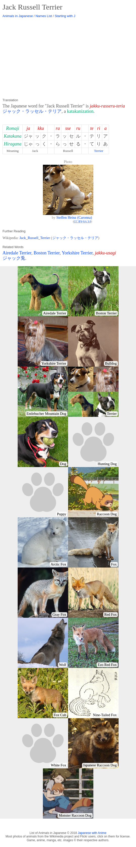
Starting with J (65, 16)
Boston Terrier (47, 252)
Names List (44, 16)
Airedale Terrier (17, 252)
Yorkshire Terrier (77, 252)
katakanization (80, 111)
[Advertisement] (68, 58)
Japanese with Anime (92, 833)
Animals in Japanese (18, 16)
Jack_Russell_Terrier (34, 238)
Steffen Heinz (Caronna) (74, 217)
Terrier (98, 151)
